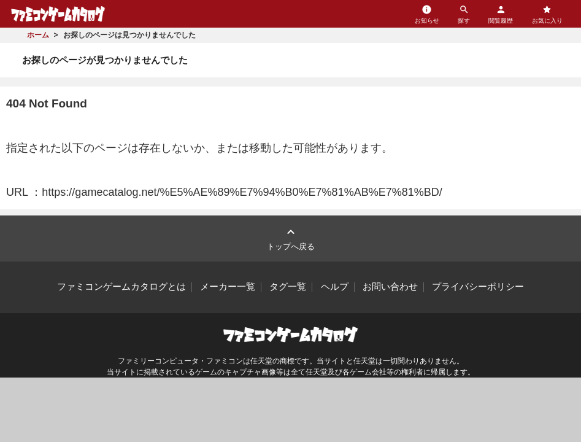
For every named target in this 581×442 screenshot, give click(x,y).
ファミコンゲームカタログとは (121, 287)
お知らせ (427, 14)
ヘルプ (334, 287)
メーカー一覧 (227, 287)
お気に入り (547, 14)
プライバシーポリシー (478, 287)
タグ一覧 (287, 287)
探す (464, 14)
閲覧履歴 (500, 14)
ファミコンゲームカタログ (58, 13)
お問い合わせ (390, 287)
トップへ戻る (291, 238)
